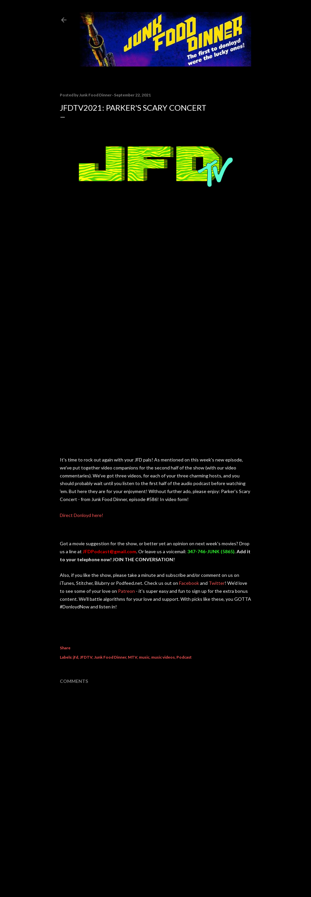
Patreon (126, 591)
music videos (163, 657)
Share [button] (65, 647)
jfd (75, 657)
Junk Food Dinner (110, 657)
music (144, 657)
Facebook (189, 583)
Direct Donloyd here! (81, 515)
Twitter (217, 583)
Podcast (184, 657)
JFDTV (86, 657)
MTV (132, 657)
